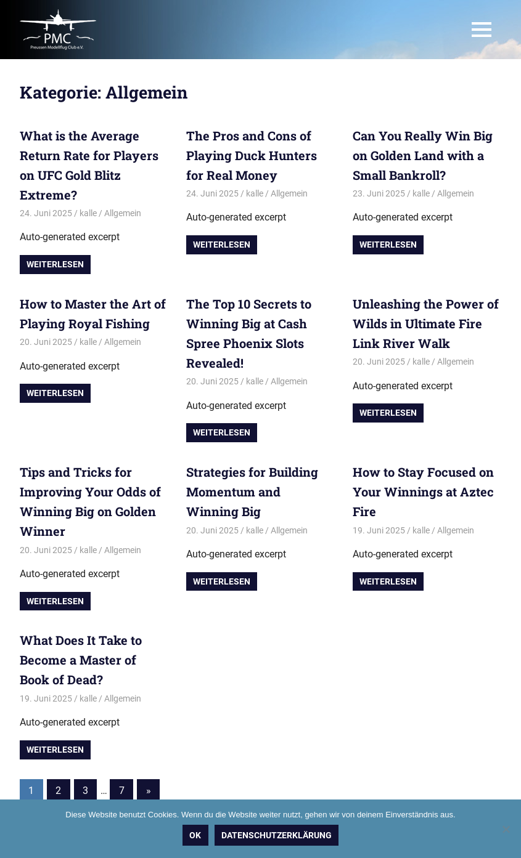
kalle (88, 213)
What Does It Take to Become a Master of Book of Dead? (81, 659)
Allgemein (122, 213)
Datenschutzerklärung (276, 835)
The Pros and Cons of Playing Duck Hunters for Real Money (251, 155)
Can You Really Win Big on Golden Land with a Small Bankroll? (423, 155)
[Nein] (505, 829)
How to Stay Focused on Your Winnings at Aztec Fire (423, 491)
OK (195, 835)
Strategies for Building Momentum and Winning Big (252, 491)
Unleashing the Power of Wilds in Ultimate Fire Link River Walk (426, 323)
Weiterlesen (55, 264)
